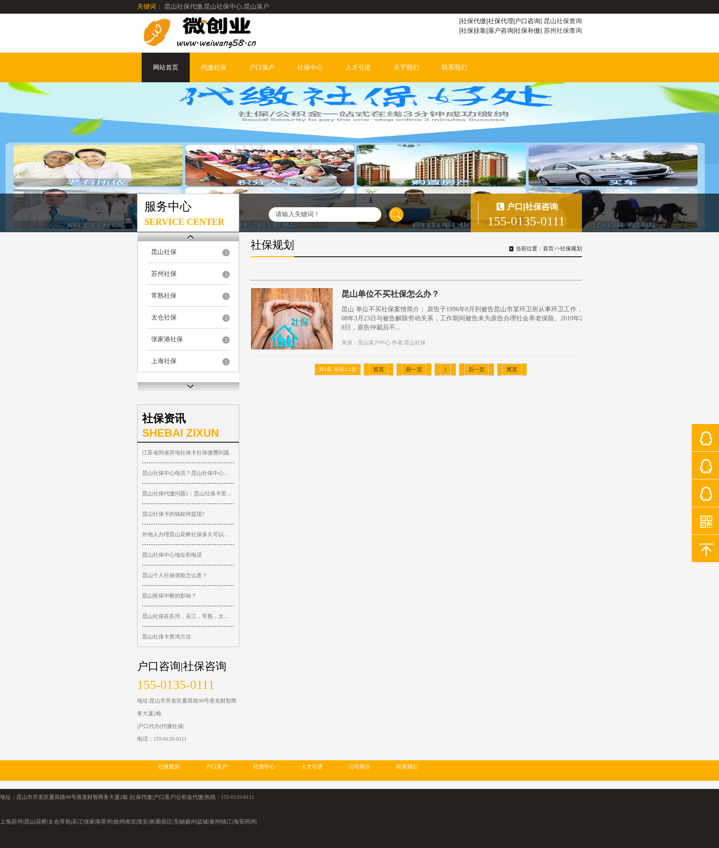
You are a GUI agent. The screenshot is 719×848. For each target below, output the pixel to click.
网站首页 (165, 67)
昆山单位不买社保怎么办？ (390, 294)
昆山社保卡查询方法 (166, 637)
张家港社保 (167, 339)
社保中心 (310, 67)
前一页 (414, 369)
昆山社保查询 (563, 21)
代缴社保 (214, 67)
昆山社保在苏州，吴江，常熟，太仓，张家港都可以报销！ (188, 616)
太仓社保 (164, 317)
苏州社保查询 (563, 30)
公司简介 (359, 766)
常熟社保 (164, 295)
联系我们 (454, 67)
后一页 (476, 369)
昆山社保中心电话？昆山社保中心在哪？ (188, 473)
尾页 (512, 369)
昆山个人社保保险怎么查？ (174, 575)
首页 (548, 248)
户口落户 (262, 67)
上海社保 (164, 361)
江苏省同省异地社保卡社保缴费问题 (185, 452)
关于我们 (406, 67)
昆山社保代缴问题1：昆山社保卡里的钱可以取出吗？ (188, 493)
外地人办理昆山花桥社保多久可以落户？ (188, 534)
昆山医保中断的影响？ (169, 596)
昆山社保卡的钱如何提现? (173, 514)
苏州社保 (164, 273)
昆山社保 (164, 252)
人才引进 (358, 67)
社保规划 (571, 248)
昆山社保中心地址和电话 (172, 555)
